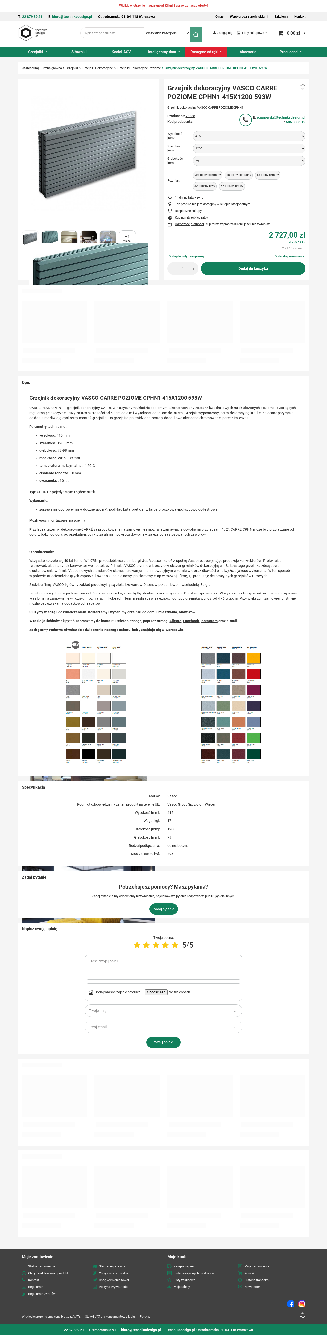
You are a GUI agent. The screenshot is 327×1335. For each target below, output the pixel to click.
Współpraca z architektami (249, 16)
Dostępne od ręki (204, 51)
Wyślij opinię (163, 1042)
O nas (219, 16)
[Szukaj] (197, 32)
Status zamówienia (41, 1266)
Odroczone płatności (189, 224)
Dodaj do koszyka (253, 268)
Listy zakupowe (253, 33)
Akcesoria (248, 51)
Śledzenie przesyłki (112, 1266)
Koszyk (249, 1273)
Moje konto (177, 1256)
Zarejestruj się (184, 1266)
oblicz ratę (199, 217)
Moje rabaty (182, 1287)
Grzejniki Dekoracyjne (97, 68)
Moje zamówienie (37, 1256)
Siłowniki (79, 51)
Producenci (289, 51)
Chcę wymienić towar (114, 1280)
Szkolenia (281, 16)
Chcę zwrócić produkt (114, 1273)
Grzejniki (35, 51)
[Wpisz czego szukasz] (112, 32)
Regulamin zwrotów (42, 1293)
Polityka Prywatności (113, 1287)
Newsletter (252, 1287)
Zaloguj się (224, 33)
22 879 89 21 (32, 17)
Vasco (190, 116)
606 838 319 (295, 122)
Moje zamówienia (256, 1266)
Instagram (209, 621)
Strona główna (52, 68)
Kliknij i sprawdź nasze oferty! (186, 5)
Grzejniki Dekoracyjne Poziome (139, 68)
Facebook (191, 621)
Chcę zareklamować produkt (48, 1273)
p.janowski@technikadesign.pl (281, 117)
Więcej (210, 804)
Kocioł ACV (121, 51)
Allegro (175, 621)
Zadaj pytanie (163, 909)
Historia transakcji (257, 1280)
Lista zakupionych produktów (194, 1273)
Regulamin (35, 1287)
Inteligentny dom (162, 51)
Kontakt (299, 16)
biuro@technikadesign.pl (72, 17)
